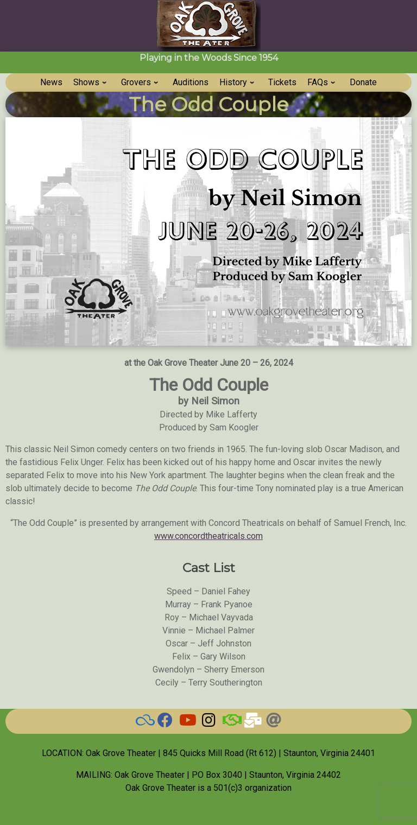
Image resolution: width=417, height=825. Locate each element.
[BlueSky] (143, 723)
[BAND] (230, 723)
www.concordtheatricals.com (208, 536)
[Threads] (273, 723)
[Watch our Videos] (186, 723)
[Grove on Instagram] (208, 723)
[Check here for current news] (165, 723)
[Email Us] (252, 723)
